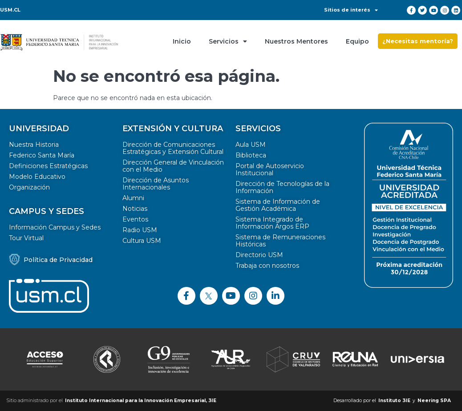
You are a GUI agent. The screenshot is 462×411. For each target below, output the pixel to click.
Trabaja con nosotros (267, 266)
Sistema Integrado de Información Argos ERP (272, 222)
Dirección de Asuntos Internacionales (155, 183)
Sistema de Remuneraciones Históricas (280, 240)
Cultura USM (141, 241)
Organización (29, 187)
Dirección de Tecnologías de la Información (282, 187)
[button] (418, 41)
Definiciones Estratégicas (48, 166)
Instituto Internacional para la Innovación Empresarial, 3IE (140, 400)
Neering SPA (434, 400)
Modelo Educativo (37, 177)
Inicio (182, 41)
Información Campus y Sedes (55, 227)
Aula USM (250, 145)
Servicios (228, 41)
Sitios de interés (351, 9)
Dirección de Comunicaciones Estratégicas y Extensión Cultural (172, 148)
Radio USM (139, 230)
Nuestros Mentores (296, 41)
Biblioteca (250, 155)
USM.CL (10, 10)
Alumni (133, 198)
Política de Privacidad (58, 260)
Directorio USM (259, 255)
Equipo (357, 41)
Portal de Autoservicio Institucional (269, 169)
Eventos (135, 219)
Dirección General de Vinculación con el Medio (173, 165)
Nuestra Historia (34, 145)
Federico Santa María (41, 155)
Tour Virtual (26, 238)
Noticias (134, 209)
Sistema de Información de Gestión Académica (277, 205)
